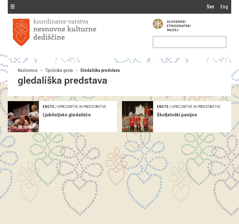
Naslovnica (27, 70)
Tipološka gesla (59, 70)
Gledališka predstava (100, 70)
